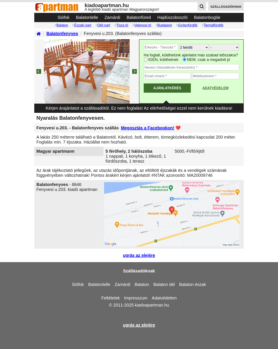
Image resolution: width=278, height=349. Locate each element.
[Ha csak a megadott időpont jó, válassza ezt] (184, 59)
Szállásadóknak (139, 271)
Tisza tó (122, 25)
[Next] (134, 71)
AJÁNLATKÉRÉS (167, 88)
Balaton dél (164, 284)
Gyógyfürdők (187, 25)
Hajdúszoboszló (172, 17)
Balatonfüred (139, 17)
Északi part (82, 25)
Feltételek (110, 298)
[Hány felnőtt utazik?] (194, 47)
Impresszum (136, 298)
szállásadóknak (226, 6)
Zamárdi (112, 17)
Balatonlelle (87, 17)
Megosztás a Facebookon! (147, 127)
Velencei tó (143, 25)
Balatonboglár (207, 17)
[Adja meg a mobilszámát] (215, 76)
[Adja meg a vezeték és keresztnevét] (191, 67)
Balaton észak (192, 284)
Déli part (103, 25)
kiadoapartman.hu (152, 305)
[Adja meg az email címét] (167, 76)
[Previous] (38, 71)
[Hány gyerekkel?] (224, 47)
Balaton (62, 25)
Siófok (64, 17)
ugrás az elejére (139, 255)
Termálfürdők (213, 25)
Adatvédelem (215, 88)
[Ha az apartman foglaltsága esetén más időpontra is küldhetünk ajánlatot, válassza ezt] (146, 59)
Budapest (164, 25)
